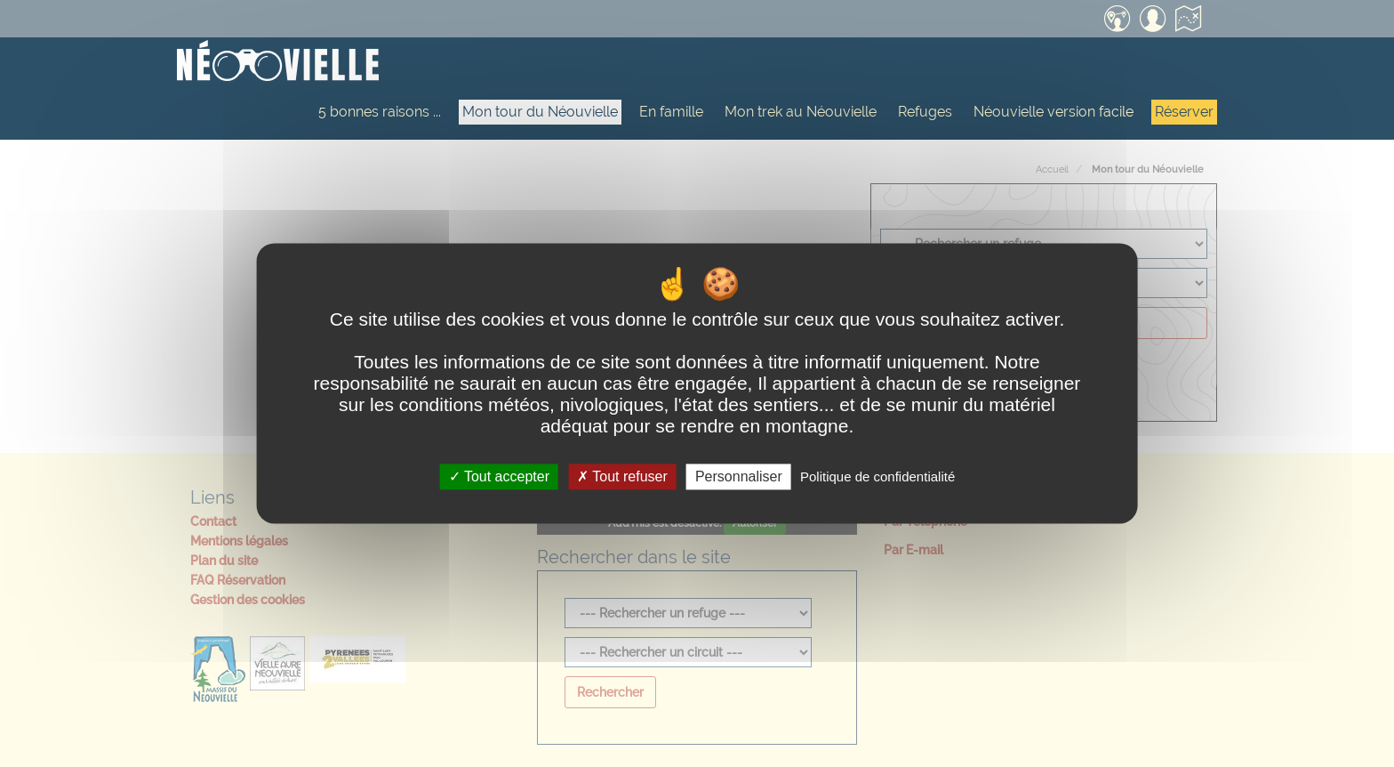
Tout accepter (499, 476)
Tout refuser (622, 476)
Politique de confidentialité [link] (877, 476)
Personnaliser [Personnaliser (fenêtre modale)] (738, 476)
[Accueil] (278, 62)
